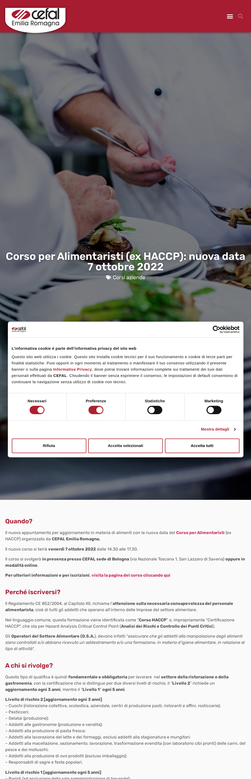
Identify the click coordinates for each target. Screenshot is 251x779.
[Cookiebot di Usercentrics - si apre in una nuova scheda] (216, 329)
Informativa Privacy (72, 369)
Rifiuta (49, 445)
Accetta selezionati (125, 445)
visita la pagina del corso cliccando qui (131, 575)
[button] (230, 16)
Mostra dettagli (215, 429)
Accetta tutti (202, 445)
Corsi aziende (129, 277)
